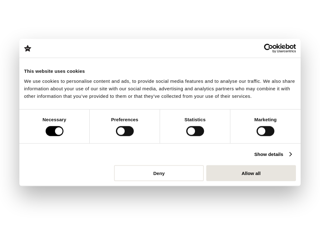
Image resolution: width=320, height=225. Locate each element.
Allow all (251, 173)
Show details (268, 154)
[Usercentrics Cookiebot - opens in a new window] (268, 48)
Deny (159, 173)
